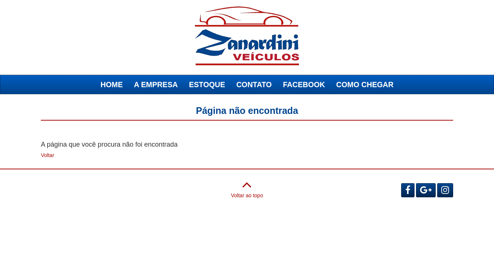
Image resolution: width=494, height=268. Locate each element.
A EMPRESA (156, 84)
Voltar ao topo (247, 187)
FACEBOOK (304, 84)
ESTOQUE (207, 84)
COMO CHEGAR (364, 84)
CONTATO (254, 84)
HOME (112, 84)
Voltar (47, 155)
